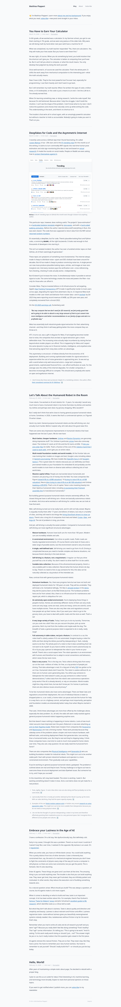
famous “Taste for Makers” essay (41, 901)
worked (82, 294)
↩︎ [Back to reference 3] (58, 808)
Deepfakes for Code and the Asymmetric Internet (58, 132)
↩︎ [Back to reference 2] (73, 799)
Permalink (54, 34)
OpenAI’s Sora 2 (73, 459)
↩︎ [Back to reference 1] (62, 382)
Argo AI (32, 520)
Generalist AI (76, 751)
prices (71, 441)
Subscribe (88, 6)
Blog (74, 6)
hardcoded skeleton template (43, 225)
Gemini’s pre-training (42, 459)
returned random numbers (39, 234)
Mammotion (37, 730)
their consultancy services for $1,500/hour (46, 382)
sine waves (68, 225)
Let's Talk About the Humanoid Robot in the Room (58, 395)
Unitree (61, 438)
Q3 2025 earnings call (43, 305)
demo (86, 588)
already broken (73, 588)
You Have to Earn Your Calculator (48, 31)
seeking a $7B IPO (40, 485)
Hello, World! (36, 962)
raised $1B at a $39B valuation (49, 479)
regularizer (35, 848)
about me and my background (69, 16)
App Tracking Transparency (45, 289)
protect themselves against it (46, 154)
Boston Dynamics (74, 438)
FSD (76, 667)
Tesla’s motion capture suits (55, 803)
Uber (85, 517)
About (81, 6)
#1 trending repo (67, 143)
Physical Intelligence (60, 751)
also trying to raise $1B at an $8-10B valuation (64, 482)
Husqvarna (86, 727)
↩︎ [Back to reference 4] (57, 818)
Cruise (80, 517)
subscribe (44, 18)
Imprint (90, 1001)
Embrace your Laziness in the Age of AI (52, 830)
